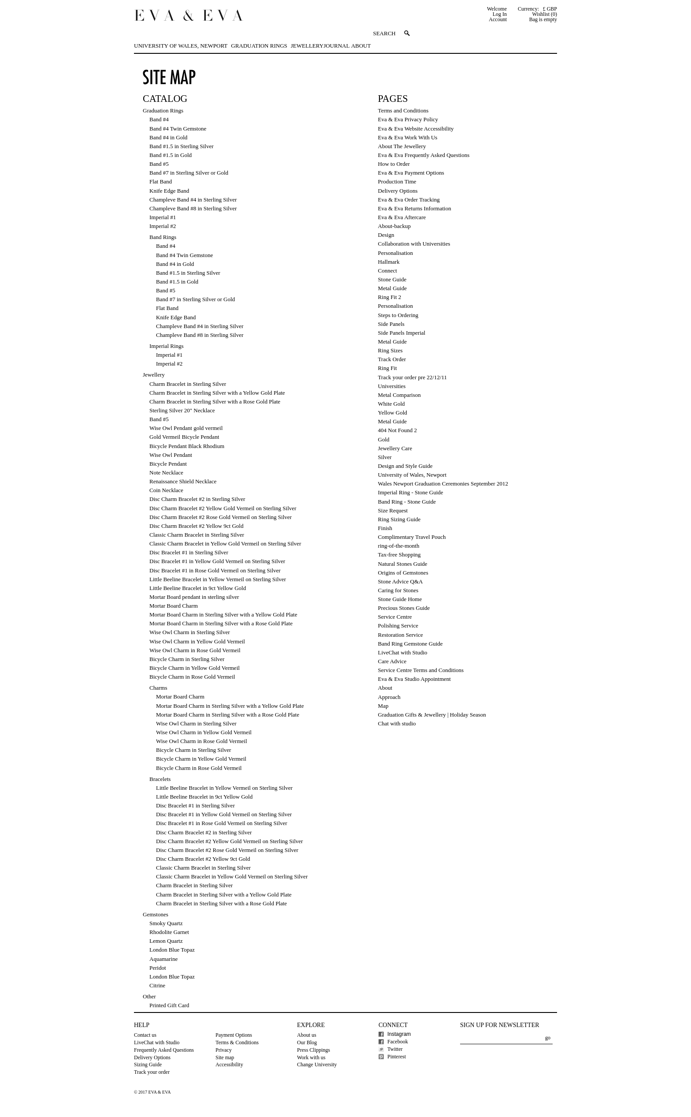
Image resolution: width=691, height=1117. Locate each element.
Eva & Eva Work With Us (408, 137)
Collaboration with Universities (414, 243)
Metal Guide (392, 288)
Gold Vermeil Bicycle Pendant (184, 436)
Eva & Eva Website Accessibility (416, 128)
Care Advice (392, 661)
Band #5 (159, 164)
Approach (389, 697)
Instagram (399, 1034)
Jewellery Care (395, 448)
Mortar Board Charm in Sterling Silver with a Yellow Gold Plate (223, 614)
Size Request (393, 510)
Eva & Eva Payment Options (411, 172)
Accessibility (229, 1064)
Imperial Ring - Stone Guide (410, 492)
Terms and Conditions (403, 110)
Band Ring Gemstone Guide (410, 643)
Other (149, 996)
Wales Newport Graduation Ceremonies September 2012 (443, 483)
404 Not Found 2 (397, 430)
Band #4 (159, 119)
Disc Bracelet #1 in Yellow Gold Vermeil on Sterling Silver (217, 561)
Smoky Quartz (165, 923)
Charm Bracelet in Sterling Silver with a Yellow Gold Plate (217, 392)
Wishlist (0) (544, 14)
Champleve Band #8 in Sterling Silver (193, 208)
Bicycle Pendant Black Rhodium (186, 446)
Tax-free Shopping (399, 554)
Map (383, 705)
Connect (387, 270)
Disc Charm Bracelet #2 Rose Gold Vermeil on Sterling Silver (220, 517)
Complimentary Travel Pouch (412, 537)
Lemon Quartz (165, 941)
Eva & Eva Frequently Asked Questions (424, 155)
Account (498, 19)
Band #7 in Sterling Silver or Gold (188, 172)
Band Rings (162, 237)
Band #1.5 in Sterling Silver (181, 146)
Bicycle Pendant (168, 463)
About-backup (394, 226)
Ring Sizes (390, 350)
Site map (224, 1057)
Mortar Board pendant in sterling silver (194, 597)
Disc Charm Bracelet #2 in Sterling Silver (197, 499)
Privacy (223, 1050)
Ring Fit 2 (389, 297)
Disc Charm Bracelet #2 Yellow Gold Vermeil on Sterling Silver (222, 508)
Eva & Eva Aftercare (402, 217)
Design (386, 235)
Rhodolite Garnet (169, 932)
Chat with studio (397, 723)
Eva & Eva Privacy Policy (408, 119)
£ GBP (550, 9)
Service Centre (395, 616)
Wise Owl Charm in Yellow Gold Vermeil (197, 641)
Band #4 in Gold (168, 137)
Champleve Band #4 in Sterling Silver (193, 199)
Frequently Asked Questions (164, 1050)
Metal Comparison (399, 395)
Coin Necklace (166, 490)
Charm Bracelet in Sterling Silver (187, 384)
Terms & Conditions (237, 1042)
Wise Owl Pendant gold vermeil (186, 428)
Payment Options (233, 1035)
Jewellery (307, 45)
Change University (317, 1064)
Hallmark (389, 261)
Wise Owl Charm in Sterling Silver (189, 632)
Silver (385, 457)
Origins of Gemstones (403, 572)
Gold (384, 439)
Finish (385, 528)
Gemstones (155, 914)
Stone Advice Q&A (400, 581)
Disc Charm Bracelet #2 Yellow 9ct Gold (196, 526)
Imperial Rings (166, 346)
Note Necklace (166, 472)
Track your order (152, 1072)
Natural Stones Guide (402, 563)
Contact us (145, 1035)
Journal (336, 45)
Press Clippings (313, 1050)
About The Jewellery (402, 146)
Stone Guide (392, 279)
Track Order (392, 359)
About (361, 45)
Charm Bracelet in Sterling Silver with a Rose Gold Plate (214, 401)
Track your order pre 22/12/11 (412, 377)
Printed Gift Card (169, 1005)
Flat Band (160, 181)
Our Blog (307, 1042)
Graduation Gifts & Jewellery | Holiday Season (432, 714)
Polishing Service (398, 625)
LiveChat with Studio (402, 652)
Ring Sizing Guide (399, 519)
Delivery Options (398, 190)
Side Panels (391, 324)
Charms (158, 687)
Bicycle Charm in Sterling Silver (186, 659)
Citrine (157, 985)
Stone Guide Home (400, 599)
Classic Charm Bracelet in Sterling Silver (196, 534)
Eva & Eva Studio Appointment (414, 679)
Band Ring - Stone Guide (407, 501)
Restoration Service (400, 634)
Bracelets (160, 779)
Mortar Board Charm (173, 605)
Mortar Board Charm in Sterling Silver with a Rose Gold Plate (221, 623)
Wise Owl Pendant (170, 455)
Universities (392, 386)
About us (306, 1035)
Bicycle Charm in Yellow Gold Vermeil (194, 668)
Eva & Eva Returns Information (414, 208)
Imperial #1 (162, 217)
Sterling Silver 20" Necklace (182, 410)
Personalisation (395, 253)
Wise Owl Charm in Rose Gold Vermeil (195, 650)
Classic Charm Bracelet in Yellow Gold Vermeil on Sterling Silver (225, 543)
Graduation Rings (259, 45)
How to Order (394, 164)
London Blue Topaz (172, 949)
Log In (500, 14)
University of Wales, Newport (180, 45)
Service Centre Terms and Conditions (421, 670)
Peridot (157, 967)
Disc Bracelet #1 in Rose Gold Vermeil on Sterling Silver (215, 570)
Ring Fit (387, 368)
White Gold (391, 403)
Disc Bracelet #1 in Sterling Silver (188, 552)
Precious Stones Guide (404, 608)
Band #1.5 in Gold (170, 155)
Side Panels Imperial (402, 332)
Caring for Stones (398, 590)
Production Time (397, 181)
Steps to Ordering (398, 315)
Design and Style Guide (405, 466)
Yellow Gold (392, 412)
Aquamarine (163, 959)
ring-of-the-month (399, 545)
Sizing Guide (148, 1064)
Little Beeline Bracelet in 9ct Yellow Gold (197, 588)
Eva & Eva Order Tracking (409, 199)
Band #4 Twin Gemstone (177, 128)
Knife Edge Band (169, 190)
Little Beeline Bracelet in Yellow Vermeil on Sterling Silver (217, 579)
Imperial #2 (162, 226)
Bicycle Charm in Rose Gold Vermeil (192, 676)
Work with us (311, 1057)
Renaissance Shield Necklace (182, 481)
